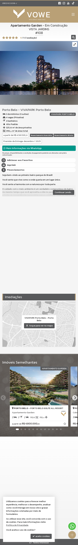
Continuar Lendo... (63, 192)
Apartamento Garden (26, 25)
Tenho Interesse (39, 542)
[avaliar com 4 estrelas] (13, 37)
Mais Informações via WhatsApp (22, 148)
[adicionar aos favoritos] (65, 424)
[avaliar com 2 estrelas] (6, 37)
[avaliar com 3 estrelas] (10, 37)
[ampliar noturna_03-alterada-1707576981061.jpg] (39, 67)
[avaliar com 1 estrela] (3, 37)
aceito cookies (41, 536)
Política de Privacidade (17, 525)
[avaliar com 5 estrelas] (16, 37)
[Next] (74, 397)
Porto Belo (9, 109)
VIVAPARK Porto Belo (35, 109)
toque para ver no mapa (39, 325)
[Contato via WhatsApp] (72, 526)
